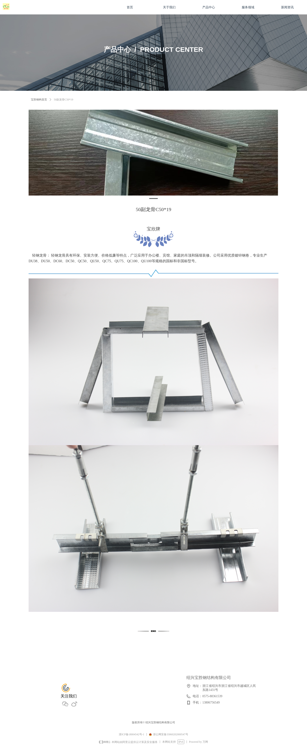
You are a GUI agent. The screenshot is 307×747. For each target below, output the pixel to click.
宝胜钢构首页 (39, 99)
